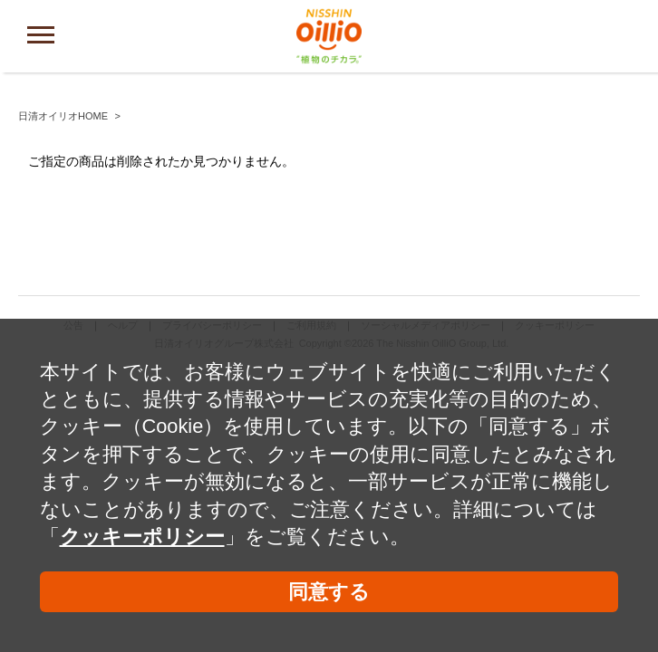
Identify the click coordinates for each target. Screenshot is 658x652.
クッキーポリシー (142, 536)
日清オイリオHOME (63, 115)
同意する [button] (329, 591)
